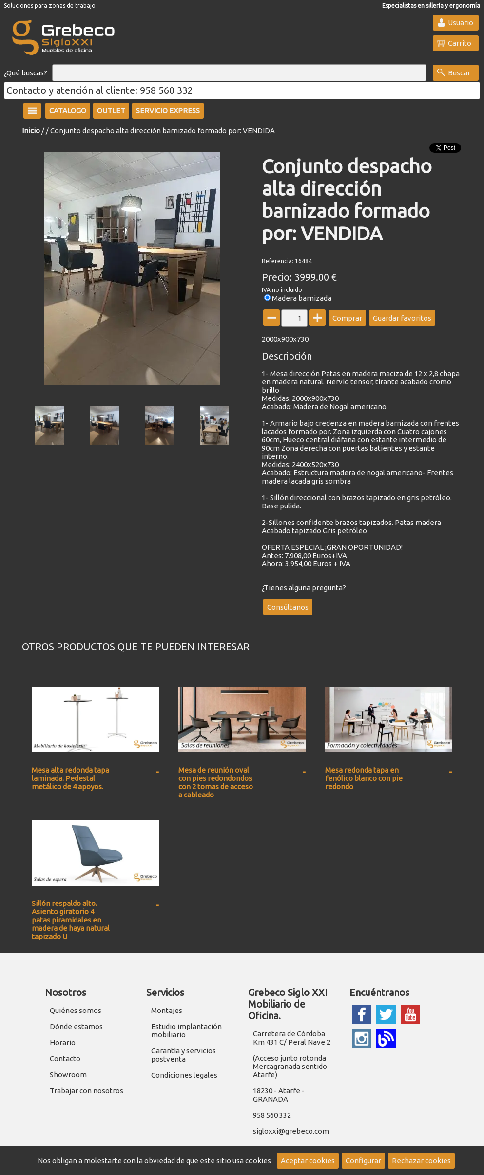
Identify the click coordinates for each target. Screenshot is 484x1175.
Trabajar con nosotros (86, 1090)
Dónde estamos (76, 1026)
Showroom (68, 1074)
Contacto (65, 1058)
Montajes (166, 1010)
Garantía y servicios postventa (183, 1055)
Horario (63, 1042)
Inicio (31, 131)
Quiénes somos (75, 1010)
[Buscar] (239, 73)
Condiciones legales (184, 1075)
